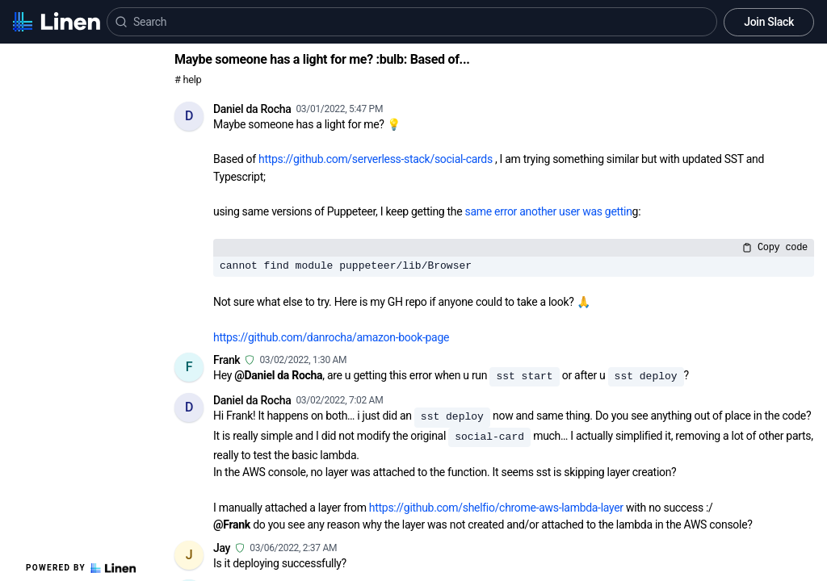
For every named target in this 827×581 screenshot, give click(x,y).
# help (187, 79)
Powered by (81, 568)
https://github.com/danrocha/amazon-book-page (331, 337)
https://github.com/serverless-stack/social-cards (375, 159)
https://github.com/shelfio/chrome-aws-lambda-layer (496, 507)
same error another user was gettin (548, 211)
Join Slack (769, 21)
